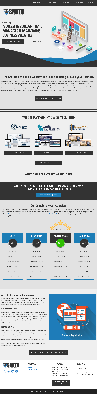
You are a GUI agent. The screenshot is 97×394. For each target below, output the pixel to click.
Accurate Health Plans (18, 152)
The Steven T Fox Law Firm (79, 152)
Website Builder (54, 3)
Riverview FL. (31, 368)
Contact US (91, 3)
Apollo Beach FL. (32, 370)
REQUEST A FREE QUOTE (48, 195)
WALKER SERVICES (48, 152)
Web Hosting (67, 3)
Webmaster (38, 3)
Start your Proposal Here (61, 382)
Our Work (79, 3)
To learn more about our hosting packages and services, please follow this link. (31, 214)
